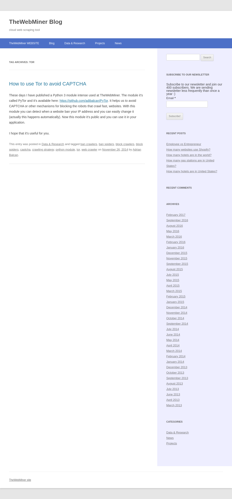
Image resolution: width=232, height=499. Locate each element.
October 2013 (175, 372)
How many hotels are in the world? (188, 155)
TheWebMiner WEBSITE (24, 43)
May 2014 (172, 340)
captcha (25, 149)
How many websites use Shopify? (188, 149)
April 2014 (173, 345)
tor (78, 149)
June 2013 (173, 394)
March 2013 (174, 405)
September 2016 (177, 220)
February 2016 (176, 242)
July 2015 (172, 274)
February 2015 (176, 296)
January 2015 (175, 302)
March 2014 (174, 351)
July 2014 (172, 329)
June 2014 (173, 334)
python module (65, 149)
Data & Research (74, 43)
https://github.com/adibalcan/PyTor (84, 100)
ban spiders (106, 144)
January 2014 (175, 361)
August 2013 (174, 383)
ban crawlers (88, 144)
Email (171, 98)
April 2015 (173, 285)
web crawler (89, 149)
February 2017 (176, 215)
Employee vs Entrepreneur (183, 144)
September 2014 (177, 323)
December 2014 (176, 307)
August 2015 (174, 269)
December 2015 (176, 253)
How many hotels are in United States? (191, 171)
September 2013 (177, 378)
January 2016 (175, 247)
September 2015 (177, 263)
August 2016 (174, 225)
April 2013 (173, 400)
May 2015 (172, 280)
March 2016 (174, 236)
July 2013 (172, 389)
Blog (51, 43)
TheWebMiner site (20, 480)
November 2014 (176, 312)
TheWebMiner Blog (35, 21)
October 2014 (175, 318)
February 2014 (176, 356)
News (118, 43)
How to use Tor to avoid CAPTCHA (47, 84)
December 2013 (176, 367)
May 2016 (172, 231)
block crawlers (125, 144)
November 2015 (176, 258)
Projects (100, 43)
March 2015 (174, 291)
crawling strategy (43, 149)
